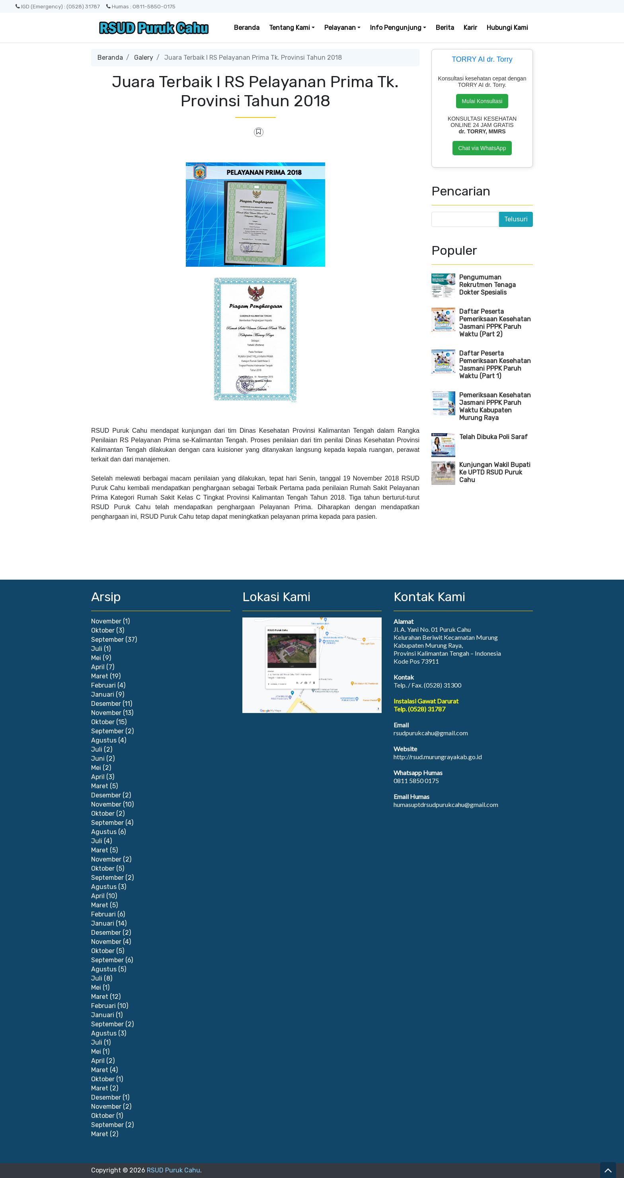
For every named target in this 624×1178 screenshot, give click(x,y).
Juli (96, 648)
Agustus (104, 740)
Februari (103, 685)
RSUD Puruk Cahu (173, 1170)
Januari (102, 694)
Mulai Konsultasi (482, 101)
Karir (470, 27)
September (107, 639)
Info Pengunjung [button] (395, 27)
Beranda (246, 27)
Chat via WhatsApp (482, 148)
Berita (445, 27)
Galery (143, 57)
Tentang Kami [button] (289, 27)
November (106, 621)
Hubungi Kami (507, 27)
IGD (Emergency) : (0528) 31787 (58, 6)
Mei (96, 658)
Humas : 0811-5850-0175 (141, 6)
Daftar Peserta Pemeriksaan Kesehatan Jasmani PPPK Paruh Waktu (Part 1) (495, 365)
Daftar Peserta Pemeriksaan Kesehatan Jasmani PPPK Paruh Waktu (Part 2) (495, 323)
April (98, 667)
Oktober (103, 630)
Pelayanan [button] (340, 27)
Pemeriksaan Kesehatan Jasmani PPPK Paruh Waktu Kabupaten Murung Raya (495, 406)
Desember (106, 703)
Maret (99, 676)
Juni (98, 758)
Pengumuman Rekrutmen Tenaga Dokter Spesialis (487, 284)
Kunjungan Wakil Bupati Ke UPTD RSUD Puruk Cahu (494, 472)
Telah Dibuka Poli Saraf (493, 437)
